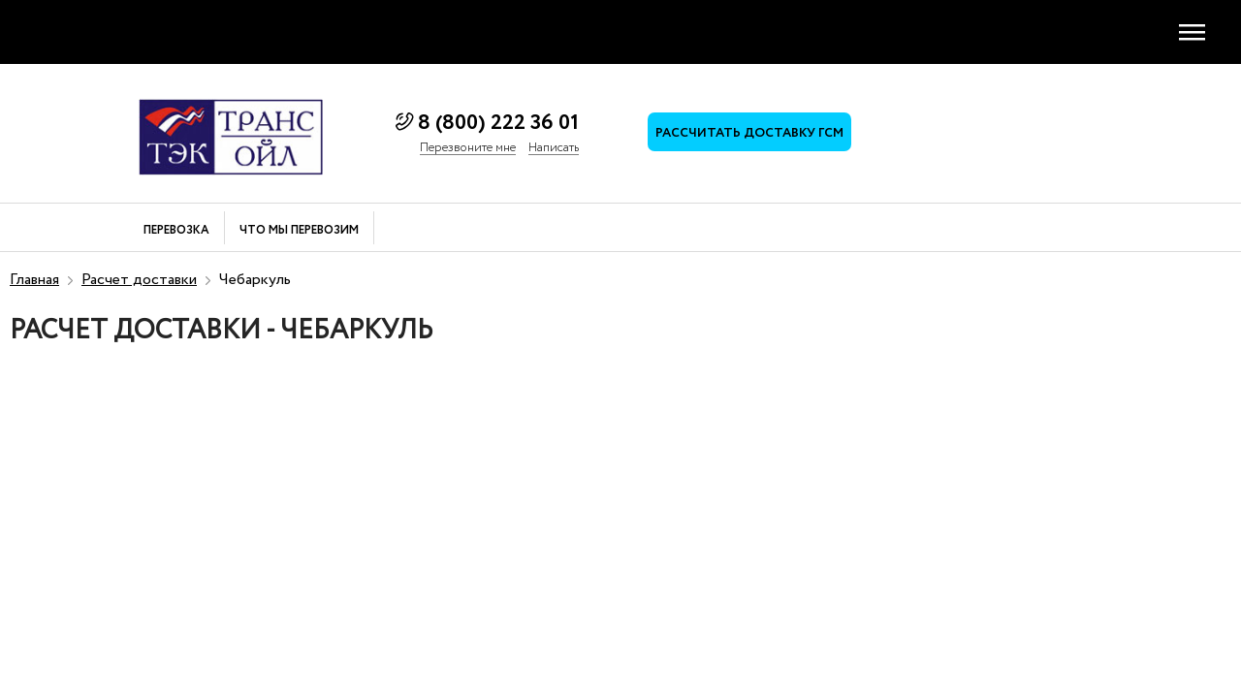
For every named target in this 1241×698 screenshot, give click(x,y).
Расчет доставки (139, 280)
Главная (34, 280)
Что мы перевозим (299, 231)
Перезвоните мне (468, 148)
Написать (553, 148)
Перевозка (176, 231)
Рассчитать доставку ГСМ (749, 133)
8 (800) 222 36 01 (498, 123)
